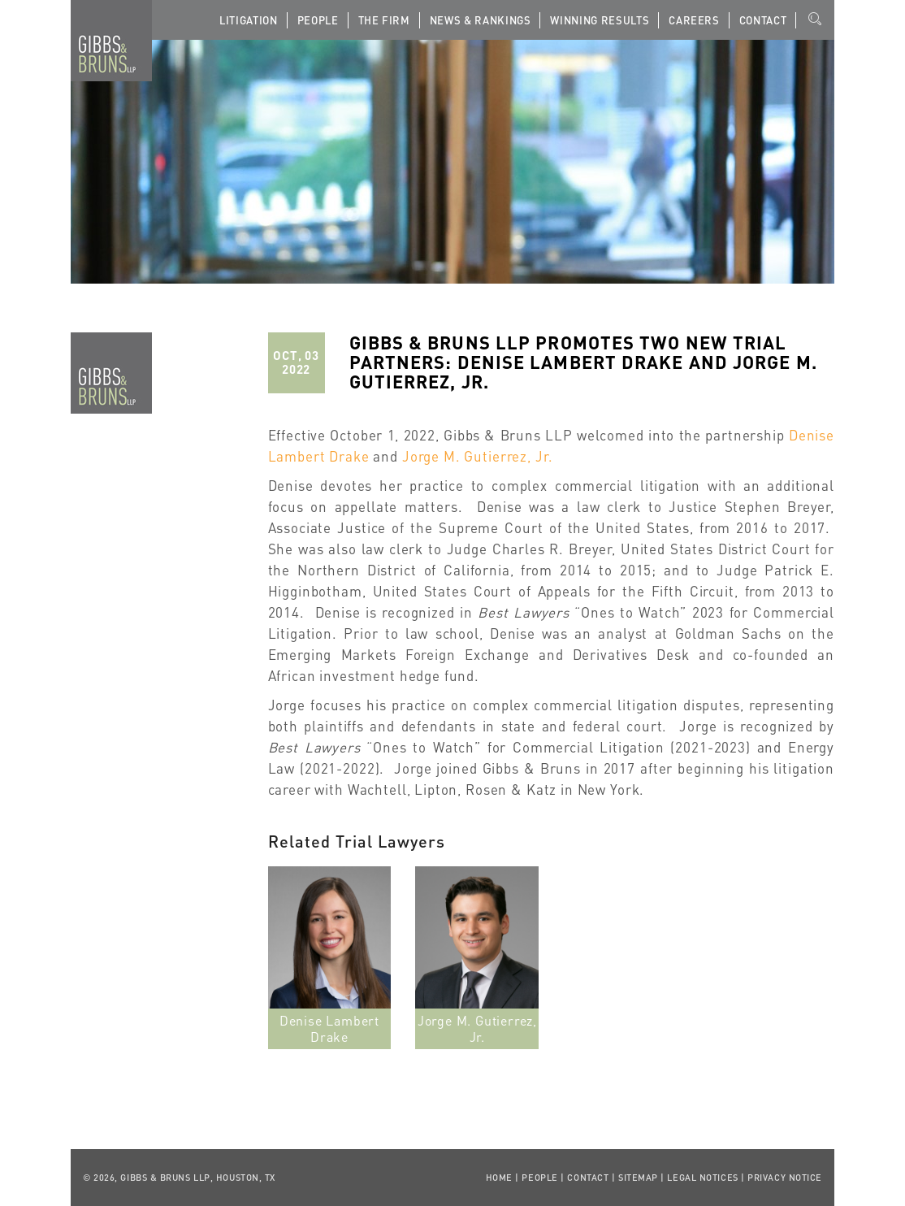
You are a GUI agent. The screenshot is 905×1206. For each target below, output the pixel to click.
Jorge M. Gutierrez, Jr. (477, 456)
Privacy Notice (784, 1177)
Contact (763, 20)
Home (499, 1177)
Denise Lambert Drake (329, 1028)
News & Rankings (480, 20)
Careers (694, 20)
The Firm (384, 20)
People (318, 20)
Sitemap (638, 1177)
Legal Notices (702, 1177)
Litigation (248, 20)
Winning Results (599, 20)
